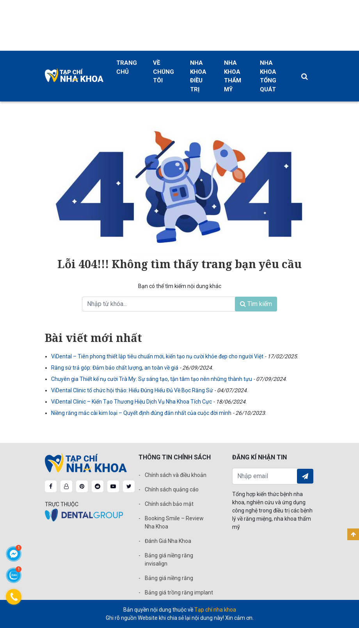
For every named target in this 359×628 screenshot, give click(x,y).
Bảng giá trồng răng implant (179, 592)
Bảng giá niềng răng (169, 578)
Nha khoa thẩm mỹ (232, 76)
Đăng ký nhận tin (305, 476)
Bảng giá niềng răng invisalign (169, 559)
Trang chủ (126, 67)
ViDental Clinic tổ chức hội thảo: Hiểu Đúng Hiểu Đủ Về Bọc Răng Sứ (132, 390)
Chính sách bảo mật (169, 504)
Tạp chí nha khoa (215, 610)
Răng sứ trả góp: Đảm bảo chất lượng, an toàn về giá (115, 368)
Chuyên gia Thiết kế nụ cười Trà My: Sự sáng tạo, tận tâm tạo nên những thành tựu (152, 379)
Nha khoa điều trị (198, 76)
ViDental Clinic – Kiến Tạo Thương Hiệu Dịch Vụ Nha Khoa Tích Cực (132, 402)
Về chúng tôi (163, 71)
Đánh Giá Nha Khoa (168, 541)
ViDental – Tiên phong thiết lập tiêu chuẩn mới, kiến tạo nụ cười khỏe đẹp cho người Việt (158, 356)
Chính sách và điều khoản (175, 475)
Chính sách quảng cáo (172, 489)
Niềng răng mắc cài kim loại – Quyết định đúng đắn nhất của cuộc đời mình (142, 413)
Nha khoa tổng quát (268, 76)
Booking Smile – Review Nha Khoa (174, 522)
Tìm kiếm (256, 304)
